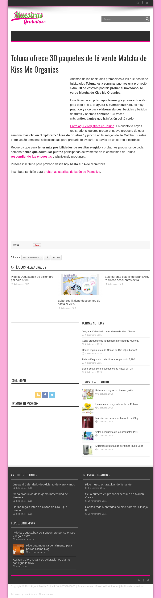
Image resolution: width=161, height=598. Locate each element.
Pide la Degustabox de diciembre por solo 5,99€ (108, 359)
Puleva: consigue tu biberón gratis (114, 390)
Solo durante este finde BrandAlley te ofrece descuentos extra (127, 278)
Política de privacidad (132, 586)
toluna (56, 257)
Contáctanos (46, 594)
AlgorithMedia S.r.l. (41, 586)
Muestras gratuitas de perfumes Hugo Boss (119, 445)
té (47, 257)
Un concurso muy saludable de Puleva (116, 404)
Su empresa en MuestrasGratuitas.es (97, 586)
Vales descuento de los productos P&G (116, 432)
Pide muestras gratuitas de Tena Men (109, 484)
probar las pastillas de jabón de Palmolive (72, 171)
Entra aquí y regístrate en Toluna (92, 126)
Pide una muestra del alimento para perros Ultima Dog (49, 547)
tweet (16, 244)
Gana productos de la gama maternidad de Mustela (110, 340)
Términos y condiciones (24, 594)
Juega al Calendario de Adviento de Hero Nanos (108, 331)
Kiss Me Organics (32, 257)
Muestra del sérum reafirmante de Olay (116, 418)
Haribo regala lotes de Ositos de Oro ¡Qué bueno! (109, 350)
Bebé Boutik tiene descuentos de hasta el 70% (107, 368)
